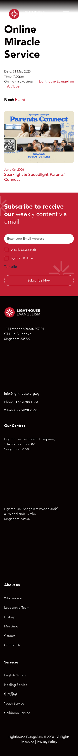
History (9, 617)
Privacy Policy (47, 742)
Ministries (11, 626)
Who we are (13, 598)
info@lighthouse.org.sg (21, 393)
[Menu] (66, 13)
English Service (15, 675)
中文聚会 (10, 694)
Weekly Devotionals (23, 250)
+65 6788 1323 (26, 402)
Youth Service (14, 703)
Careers (9, 635)
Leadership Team (16, 607)
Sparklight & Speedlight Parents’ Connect (34, 177)
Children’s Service (17, 713)
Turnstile (10, 266)
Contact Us (12, 645)
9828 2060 (29, 410)
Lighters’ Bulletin (22, 258)
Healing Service (15, 684)
